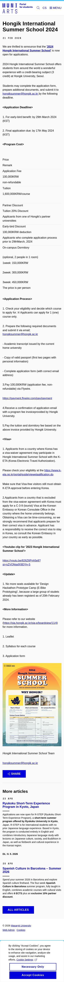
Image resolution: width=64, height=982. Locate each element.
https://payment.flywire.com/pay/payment (27, 398)
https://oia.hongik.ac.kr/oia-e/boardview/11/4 (30, 622)
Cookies (21, 930)
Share (14, 773)
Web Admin (9, 930)
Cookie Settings (26, 962)
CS (45, 8)
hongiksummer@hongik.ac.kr (20, 763)
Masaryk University (21, 925)
